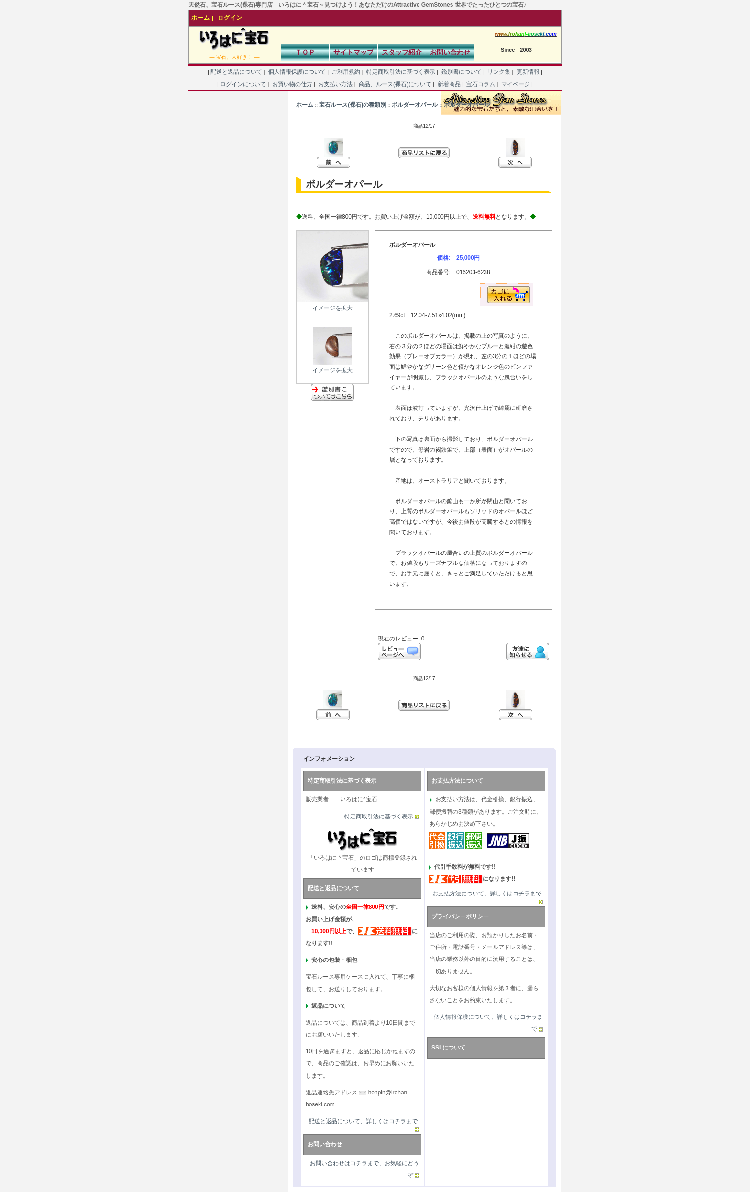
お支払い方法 (335, 84)
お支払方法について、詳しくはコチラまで (486, 893)
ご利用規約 (346, 71)
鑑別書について (461, 71)
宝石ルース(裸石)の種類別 (352, 104)
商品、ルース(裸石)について (395, 84)
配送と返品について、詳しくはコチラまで (363, 1121)
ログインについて (243, 84)
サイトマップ (353, 52)
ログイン (230, 17)
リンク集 (499, 71)
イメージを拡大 (332, 367)
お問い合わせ (450, 52)
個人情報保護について (296, 71)
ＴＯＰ (305, 52)
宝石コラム (481, 84)
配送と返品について (236, 71)
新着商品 (449, 84)
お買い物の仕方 (292, 84)
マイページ (515, 84)
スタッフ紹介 (402, 52)
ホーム (200, 17)
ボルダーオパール (415, 104)
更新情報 (528, 71)
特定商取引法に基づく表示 (401, 71)
